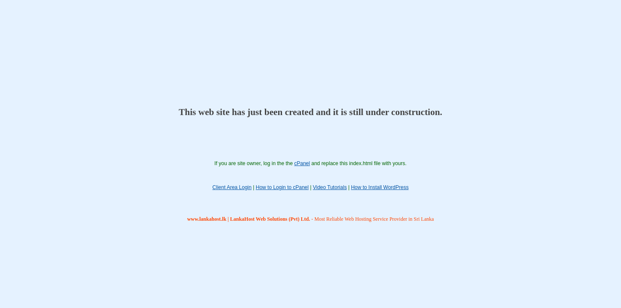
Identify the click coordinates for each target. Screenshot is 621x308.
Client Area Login (232, 187)
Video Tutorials (330, 187)
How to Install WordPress (380, 187)
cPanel (302, 163)
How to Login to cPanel (282, 187)
